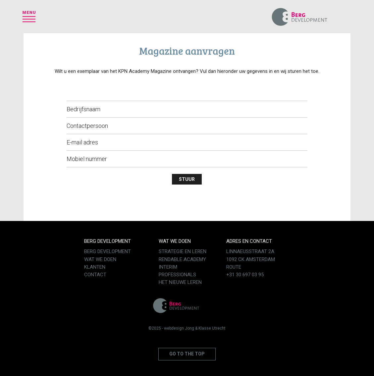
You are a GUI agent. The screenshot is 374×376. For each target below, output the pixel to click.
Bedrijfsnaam (83, 109)
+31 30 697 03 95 (245, 275)
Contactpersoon (87, 125)
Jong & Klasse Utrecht (205, 328)
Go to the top (187, 353)
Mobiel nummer (87, 158)
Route (233, 267)
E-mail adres (82, 142)
